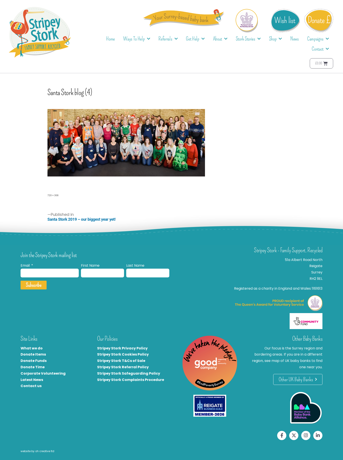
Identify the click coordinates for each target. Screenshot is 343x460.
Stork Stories (248, 39)
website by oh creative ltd (37, 451)
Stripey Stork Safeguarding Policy (128, 373)
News (294, 39)
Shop (275, 39)
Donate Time (33, 367)
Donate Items (33, 354)
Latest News (32, 379)
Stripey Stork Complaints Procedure (130, 379)
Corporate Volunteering (43, 373)
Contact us (31, 385)
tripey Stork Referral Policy (124, 367)
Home (110, 39)
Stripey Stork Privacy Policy (122, 348)
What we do (32, 348)
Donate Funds (34, 360)
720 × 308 (52, 195)
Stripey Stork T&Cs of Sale (121, 360)
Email (26, 265)
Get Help (195, 39)
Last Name (135, 265)
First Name (90, 265)
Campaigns (318, 39)
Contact (320, 49)
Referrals (168, 39)
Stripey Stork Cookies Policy (123, 354)
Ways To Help (136, 39)
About (220, 39)
